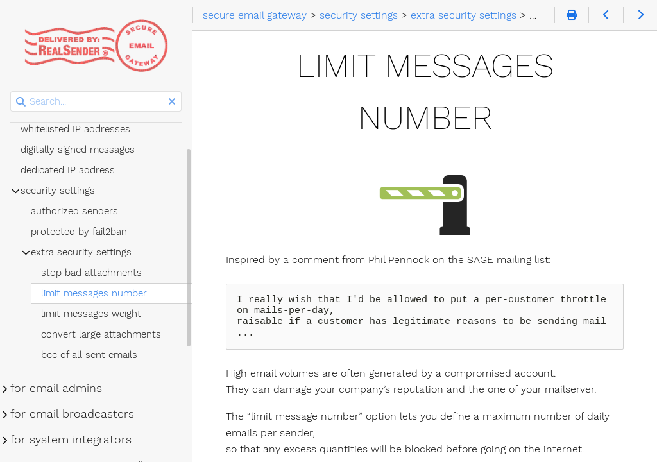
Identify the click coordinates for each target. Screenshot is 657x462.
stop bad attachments (91, 272)
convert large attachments (101, 334)
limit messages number (94, 293)
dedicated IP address (68, 170)
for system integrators (71, 439)
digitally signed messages (78, 149)
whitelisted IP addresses (75, 129)
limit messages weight (91, 314)
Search (11, 91)
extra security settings (81, 252)
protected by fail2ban (79, 231)
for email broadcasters (72, 413)
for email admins (56, 388)
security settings (58, 190)
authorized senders (74, 211)
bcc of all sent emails (89, 355)
